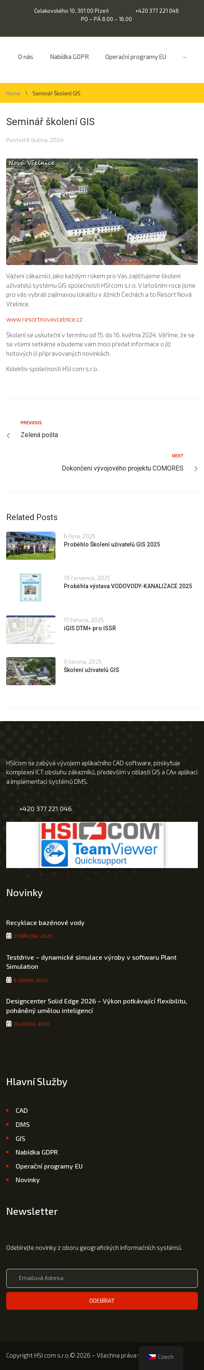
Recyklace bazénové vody (45, 922)
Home (13, 93)
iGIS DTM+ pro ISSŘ (90, 628)
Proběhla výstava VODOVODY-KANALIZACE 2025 (128, 586)
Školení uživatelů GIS (91, 670)
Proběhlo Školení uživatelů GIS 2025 (112, 544)
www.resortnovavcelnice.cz (44, 319)
